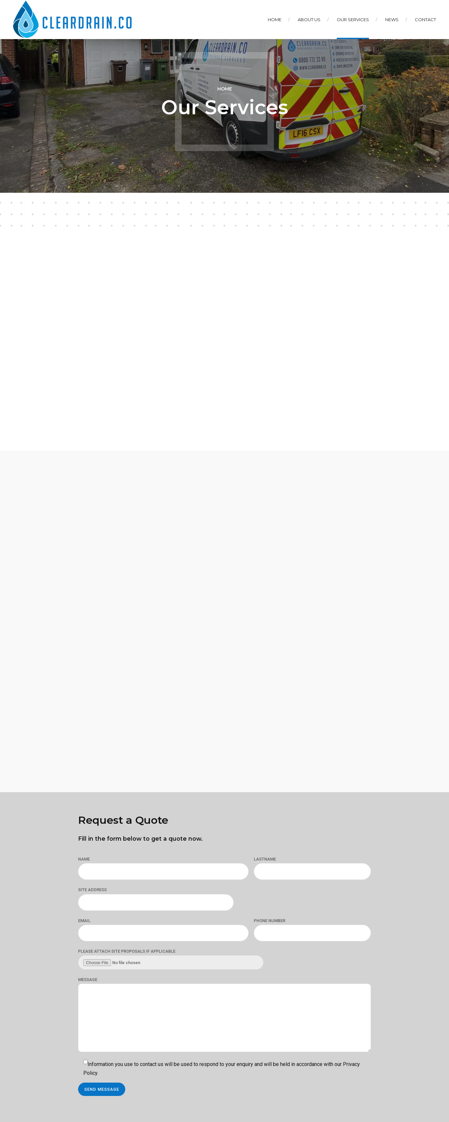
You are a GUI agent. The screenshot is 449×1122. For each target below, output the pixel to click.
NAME (84, 859)
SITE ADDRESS (92, 889)
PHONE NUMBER (269, 920)
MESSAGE (87, 979)
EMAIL (84, 920)
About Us (309, 19)
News (392, 19)
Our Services (353, 19)
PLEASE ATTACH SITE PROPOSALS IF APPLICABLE (126, 951)
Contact (425, 19)
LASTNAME (265, 859)
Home (274, 19)
